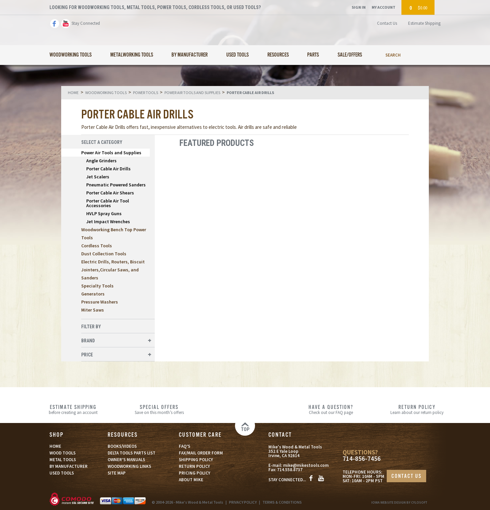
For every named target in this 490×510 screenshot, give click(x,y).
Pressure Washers (99, 302)
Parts (313, 55)
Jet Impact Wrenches (108, 222)
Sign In (359, 7)
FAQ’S (184, 446)
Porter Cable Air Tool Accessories (107, 203)
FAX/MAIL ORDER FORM (201, 453)
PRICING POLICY (194, 473)
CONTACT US (406, 476)
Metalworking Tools (131, 55)
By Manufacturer (189, 55)
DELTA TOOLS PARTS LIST (131, 453)
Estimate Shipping (424, 23)
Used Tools (237, 55)
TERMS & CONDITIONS (282, 502)
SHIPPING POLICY (196, 459)
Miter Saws (92, 310)
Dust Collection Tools (103, 254)
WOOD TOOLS (62, 453)
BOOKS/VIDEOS (122, 446)
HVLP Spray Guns (104, 213)
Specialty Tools (97, 286)
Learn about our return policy (417, 409)
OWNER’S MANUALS (126, 459)
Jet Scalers (97, 177)
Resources (278, 55)
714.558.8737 (289, 470)
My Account (383, 7)
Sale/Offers (350, 55)
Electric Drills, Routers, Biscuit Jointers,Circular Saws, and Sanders (113, 270)
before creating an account (73, 409)
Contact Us (387, 23)
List (399, 143)
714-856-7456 (362, 458)
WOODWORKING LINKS (129, 466)
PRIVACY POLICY (243, 502)
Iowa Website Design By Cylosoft (399, 502)
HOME (55, 446)
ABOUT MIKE (191, 480)
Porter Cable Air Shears (110, 193)
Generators (93, 294)
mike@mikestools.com (306, 465)
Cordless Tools (96, 246)
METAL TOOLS (62, 459)
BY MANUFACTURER (68, 466)
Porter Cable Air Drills (108, 169)
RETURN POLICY (194, 466)
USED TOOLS (61, 473)
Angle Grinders (101, 161)
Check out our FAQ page (331, 409)
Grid (388, 143)
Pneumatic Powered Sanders (116, 185)
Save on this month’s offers (159, 409)
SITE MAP (117, 473)
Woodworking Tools (70, 55)
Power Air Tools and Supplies (111, 153)
